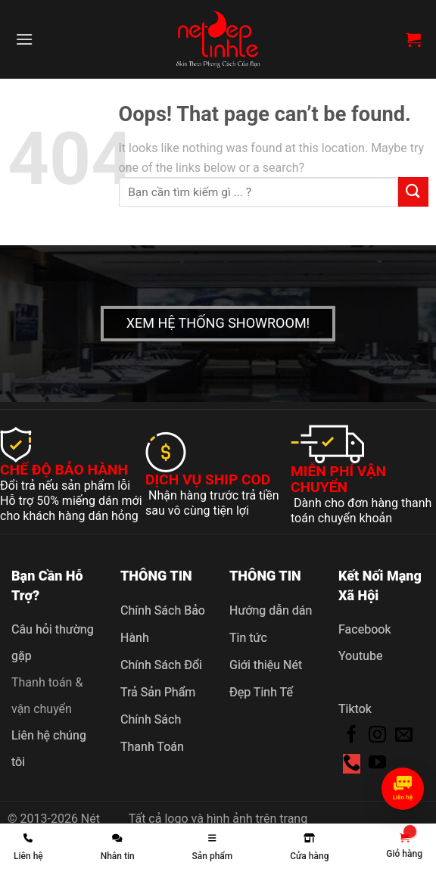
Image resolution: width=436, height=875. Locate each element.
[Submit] (413, 192)
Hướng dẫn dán (270, 610)
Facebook (364, 629)
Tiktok (355, 709)
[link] (404, 846)
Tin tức (248, 638)
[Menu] (24, 39)
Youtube (360, 656)
